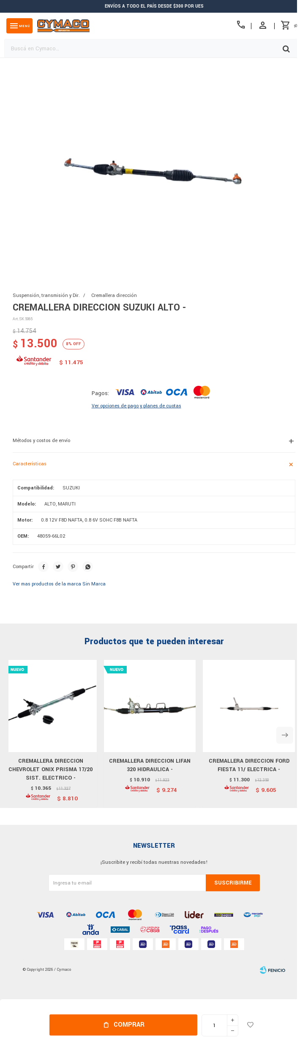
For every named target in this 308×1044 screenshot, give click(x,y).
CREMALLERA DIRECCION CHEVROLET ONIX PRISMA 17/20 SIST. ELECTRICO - (50, 769)
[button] (284, 735)
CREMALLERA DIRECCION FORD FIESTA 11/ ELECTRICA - (249, 765)
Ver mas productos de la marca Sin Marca (59, 584)
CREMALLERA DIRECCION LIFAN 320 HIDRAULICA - (150, 765)
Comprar (129, 1024)
